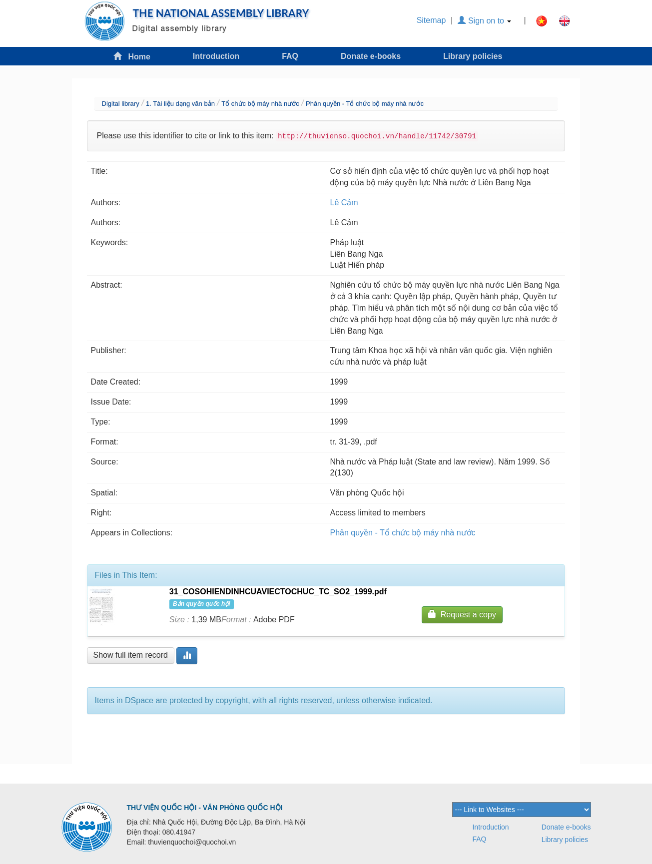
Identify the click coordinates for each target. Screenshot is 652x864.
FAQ (290, 56)
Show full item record (130, 655)
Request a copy (462, 614)
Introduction (216, 56)
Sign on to (484, 20)
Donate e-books (371, 56)
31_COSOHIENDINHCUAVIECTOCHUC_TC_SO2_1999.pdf (278, 591)
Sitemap (431, 20)
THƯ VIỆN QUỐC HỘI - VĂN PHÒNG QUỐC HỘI (205, 808)
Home (131, 56)
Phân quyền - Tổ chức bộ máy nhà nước (365, 103)
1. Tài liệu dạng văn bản (180, 103)
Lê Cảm (344, 202)
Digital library (120, 103)
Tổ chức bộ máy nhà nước (260, 103)
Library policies (472, 56)
